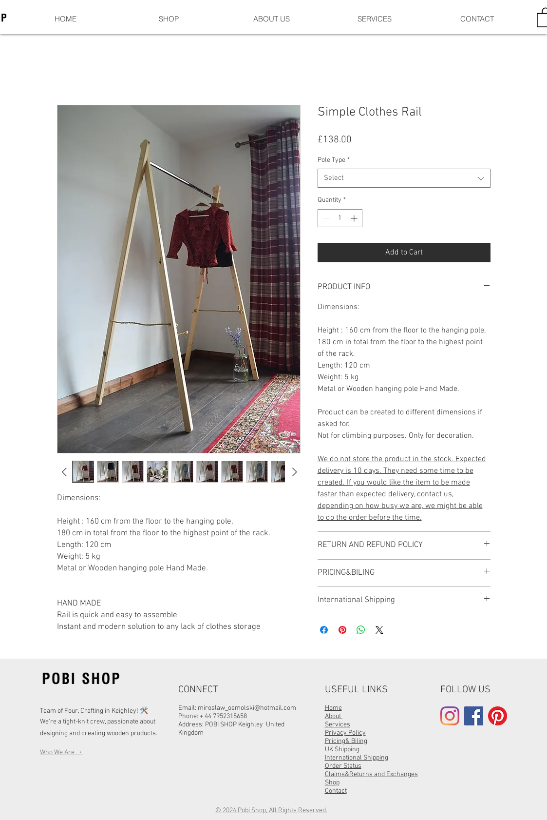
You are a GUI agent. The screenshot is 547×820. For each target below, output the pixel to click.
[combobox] (404, 178)
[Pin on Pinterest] (342, 630)
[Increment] (355, 218)
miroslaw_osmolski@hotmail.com (247, 708)
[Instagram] (449, 715)
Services (337, 725)
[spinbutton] (340, 218)
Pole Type (334, 160)
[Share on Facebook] (324, 630)
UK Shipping (342, 749)
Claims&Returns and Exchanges (371, 774)
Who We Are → (61, 752)
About (333, 716)
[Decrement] (325, 218)
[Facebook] (473, 715)
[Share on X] (379, 630)
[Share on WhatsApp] (361, 630)
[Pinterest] (497, 715)
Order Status (343, 766)
